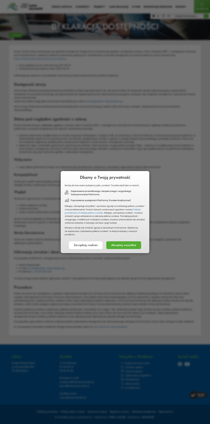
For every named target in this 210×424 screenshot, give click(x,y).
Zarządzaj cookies (86, 245)
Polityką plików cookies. (91, 212)
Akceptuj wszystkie (123, 245)
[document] (105, 212)
